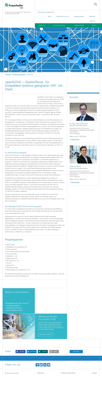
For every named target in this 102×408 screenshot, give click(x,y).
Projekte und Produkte (18, 74)
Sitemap (94, 403)
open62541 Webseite (13, 336)
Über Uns (42, 25)
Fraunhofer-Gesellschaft (46, 12)
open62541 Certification (14, 338)
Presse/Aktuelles (63, 16)
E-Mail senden (75, 139)
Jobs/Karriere (79, 16)
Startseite (8, 74)
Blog (49, 16)
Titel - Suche (95, 4)
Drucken (76, 382)
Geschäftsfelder (59, 25)
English (92, 21)
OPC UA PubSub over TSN (14, 340)
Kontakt (92, 16)
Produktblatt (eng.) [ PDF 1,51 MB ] (17, 334)
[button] (21, 382)
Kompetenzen (79, 25)
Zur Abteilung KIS (46, 365)
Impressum (40, 403)
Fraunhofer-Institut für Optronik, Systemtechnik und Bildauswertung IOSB (18, 12)
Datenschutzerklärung (68, 403)
